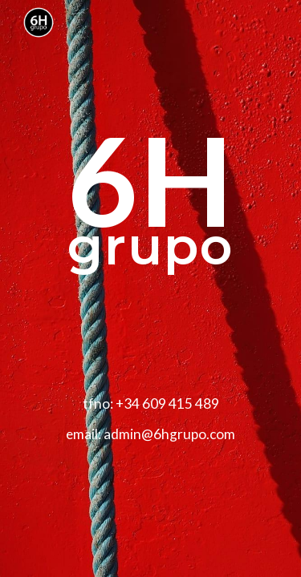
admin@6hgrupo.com (169, 434)
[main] (151, 288)
